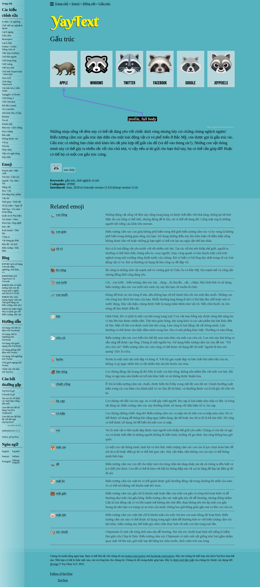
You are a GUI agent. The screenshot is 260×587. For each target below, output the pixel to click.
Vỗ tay (5, 142)
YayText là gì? (8, 391)
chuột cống (63, 384)
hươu (59, 359)
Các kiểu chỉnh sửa (10, 12)
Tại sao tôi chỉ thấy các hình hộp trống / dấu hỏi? (11, 401)
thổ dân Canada (9, 105)
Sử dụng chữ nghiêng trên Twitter (12, 357)
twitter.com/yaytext (135, 556)
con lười (61, 282)
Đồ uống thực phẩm (11, 194)
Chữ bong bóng (9, 60)
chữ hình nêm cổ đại (11, 113)
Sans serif (6, 78)
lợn (58, 316)
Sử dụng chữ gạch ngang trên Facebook (11, 344)
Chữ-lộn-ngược (9, 56)
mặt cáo (61, 447)
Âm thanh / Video (10, 219)
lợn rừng (61, 371)
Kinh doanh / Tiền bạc (10, 231)
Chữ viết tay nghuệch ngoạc (12, 26)
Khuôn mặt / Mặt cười (10, 172)
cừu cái (60, 337)
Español (16, 451)
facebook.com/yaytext (162, 556)
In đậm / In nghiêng (11, 21)
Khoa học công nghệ (11, 223)
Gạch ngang (7, 32)
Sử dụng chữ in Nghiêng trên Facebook (9, 337)
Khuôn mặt (7, 124)
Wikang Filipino (16, 461)
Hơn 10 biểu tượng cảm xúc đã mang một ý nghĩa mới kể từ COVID (11, 289)
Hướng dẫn (11, 321)
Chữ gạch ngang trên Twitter (12, 364)
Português (6, 461)
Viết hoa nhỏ (8, 67)
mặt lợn (61, 514)
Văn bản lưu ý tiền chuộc (11, 89)
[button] (51, 4)
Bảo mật (6, 135)
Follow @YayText (10, 437)
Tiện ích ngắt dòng (11, 153)
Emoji (7, 164)
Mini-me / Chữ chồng (12, 127)
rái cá (59, 248)
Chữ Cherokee (8, 101)
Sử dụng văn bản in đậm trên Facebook (11, 329)
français (5, 456)
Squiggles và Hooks (11, 94)
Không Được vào (10, 138)
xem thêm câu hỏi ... (15, 425)
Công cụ (6, 236)
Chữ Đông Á (8, 98)
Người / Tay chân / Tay (10, 182)
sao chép (69, 169)
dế (57, 464)
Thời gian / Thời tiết (11, 201)
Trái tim (5, 146)
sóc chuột (62, 531)
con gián (61, 231)
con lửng (61, 214)
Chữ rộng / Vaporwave (7, 83)
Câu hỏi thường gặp (11, 382)
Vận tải (5, 198)
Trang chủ (7, 3)
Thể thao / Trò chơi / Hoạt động (11, 210)
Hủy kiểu (6, 157)
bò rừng (61, 270)
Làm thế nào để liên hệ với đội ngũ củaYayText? (11, 419)
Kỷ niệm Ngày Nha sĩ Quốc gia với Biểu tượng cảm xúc (12, 312)
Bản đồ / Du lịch (10, 244)
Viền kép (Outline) (10, 53)
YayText (63, 580)
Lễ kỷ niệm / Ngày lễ (12, 205)
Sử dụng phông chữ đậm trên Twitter (11, 351)
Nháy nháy (7, 149)
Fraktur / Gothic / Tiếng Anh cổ (10, 48)
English (5, 451)
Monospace (7, 39)
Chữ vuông (7, 64)
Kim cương (7, 131)
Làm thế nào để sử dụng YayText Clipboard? (11, 410)
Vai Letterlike (8, 109)
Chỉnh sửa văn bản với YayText (10, 370)
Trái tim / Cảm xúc (11, 177)
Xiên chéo (6, 35)
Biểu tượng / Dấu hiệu (10, 249)
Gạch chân (7, 43)
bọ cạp (60, 400)
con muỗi (62, 294)
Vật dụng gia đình (10, 240)
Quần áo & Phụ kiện (11, 215)
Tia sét (5, 120)
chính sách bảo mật (183, 560)
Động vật (6, 187)
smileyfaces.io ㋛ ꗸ (11, 430)
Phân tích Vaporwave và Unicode (9, 279)
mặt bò (60, 481)
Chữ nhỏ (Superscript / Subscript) (12, 73)
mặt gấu (61, 493)
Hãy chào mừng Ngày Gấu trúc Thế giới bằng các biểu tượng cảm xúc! (12, 301)
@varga (54, 564)
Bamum (5, 116)
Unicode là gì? (8, 394)
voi (58, 430)
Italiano (15, 456)
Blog (5, 258)
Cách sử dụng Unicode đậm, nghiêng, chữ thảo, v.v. (12, 268)
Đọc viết (6, 226)
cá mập (60, 413)
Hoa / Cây (6, 190)
